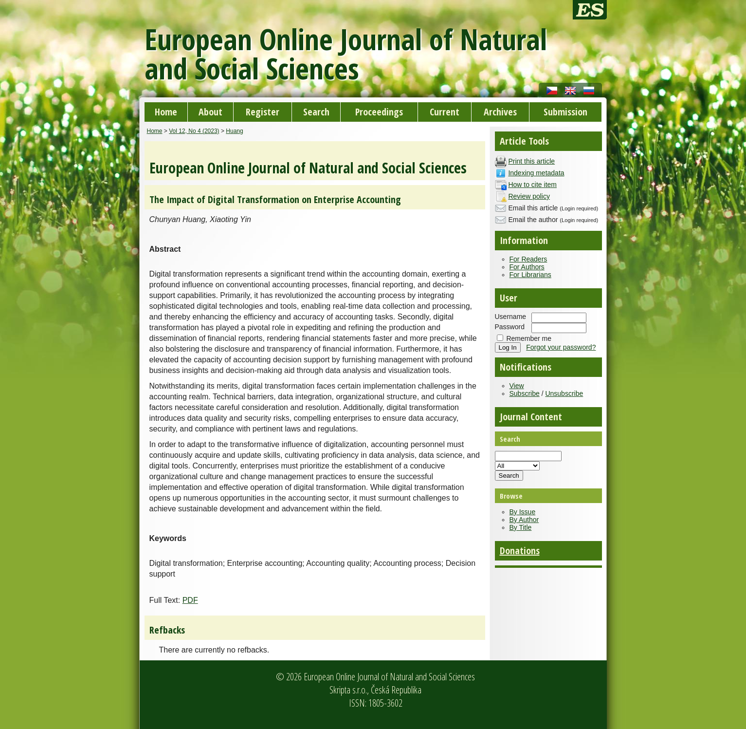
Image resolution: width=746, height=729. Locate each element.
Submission (565, 111)
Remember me (528, 338)
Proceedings (379, 111)
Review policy (529, 196)
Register (262, 111)
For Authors (527, 267)
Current (444, 111)
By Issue (522, 512)
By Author (524, 519)
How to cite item (532, 184)
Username (511, 316)
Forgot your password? (561, 347)
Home (166, 111)
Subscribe (524, 393)
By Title (520, 527)
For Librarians (530, 275)
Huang (234, 131)
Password (510, 327)
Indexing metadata (536, 173)
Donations (520, 550)
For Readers (528, 259)
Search (316, 111)
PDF (190, 600)
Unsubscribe (564, 393)
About (210, 111)
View (516, 386)
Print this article (531, 161)
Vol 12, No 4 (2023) (194, 131)
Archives (500, 111)
